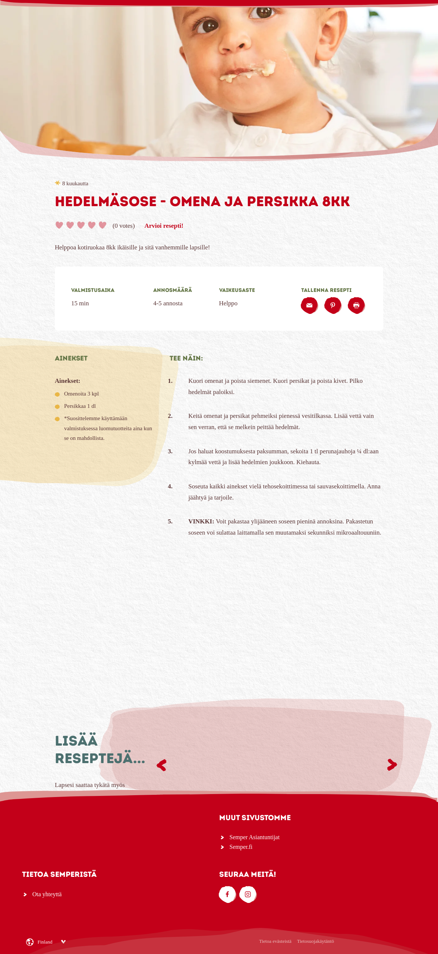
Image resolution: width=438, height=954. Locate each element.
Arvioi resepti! (164, 225)
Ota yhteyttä (47, 894)
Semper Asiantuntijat (255, 837)
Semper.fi (241, 847)
